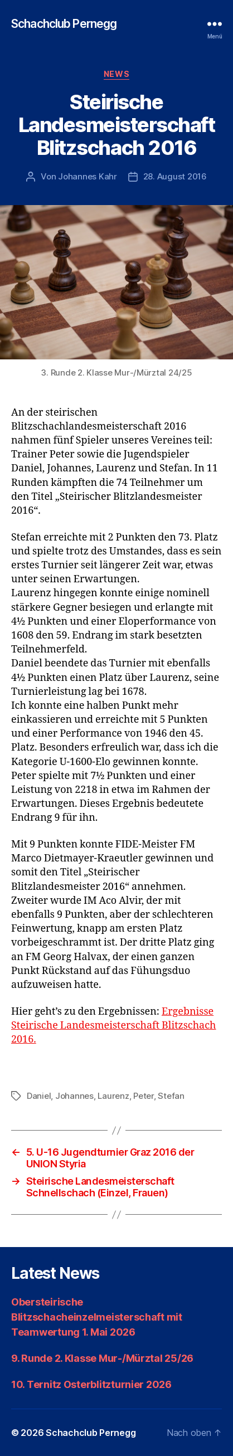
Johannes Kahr (87, 176)
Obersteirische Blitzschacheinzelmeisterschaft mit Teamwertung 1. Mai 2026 (96, 1317)
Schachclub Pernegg (63, 24)
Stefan (171, 1095)
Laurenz (113, 1095)
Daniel (39, 1095)
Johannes (74, 1095)
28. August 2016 (175, 176)
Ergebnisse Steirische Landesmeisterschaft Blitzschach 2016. (113, 1025)
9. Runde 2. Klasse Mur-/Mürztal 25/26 (102, 1358)
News (116, 74)
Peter (143, 1095)
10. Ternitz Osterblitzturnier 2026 (91, 1384)
